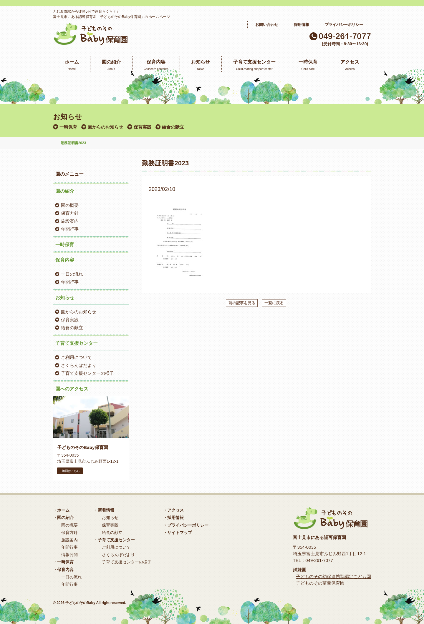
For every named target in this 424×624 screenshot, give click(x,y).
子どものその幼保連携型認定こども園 (333, 576)
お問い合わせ (266, 24)
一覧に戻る (274, 303)
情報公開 (69, 554)
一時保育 (68, 126)
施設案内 (70, 221)
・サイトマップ (177, 532)
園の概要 (70, 205)
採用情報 (301, 24)
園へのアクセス (71, 388)
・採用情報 (173, 517)
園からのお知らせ (105, 126)
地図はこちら (70, 470)
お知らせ (110, 517)
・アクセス (173, 510)
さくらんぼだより (78, 365)
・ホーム (61, 510)
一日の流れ (72, 274)
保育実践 (142, 126)
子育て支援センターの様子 (87, 373)
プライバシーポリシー (344, 24)
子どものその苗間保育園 (320, 582)
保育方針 (70, 213)
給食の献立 (173, 126)
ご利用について (76, 357)
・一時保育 (63, 562)
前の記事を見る (241, 303)
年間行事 (70, 229)
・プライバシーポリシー (185, 525)
